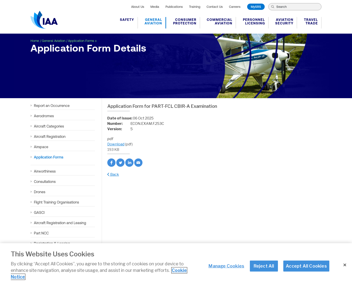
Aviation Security (284, 21)
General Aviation (153, 21)
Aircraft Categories (49, 126)
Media (154, 7)
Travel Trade (311, 21)
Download (115, 144)
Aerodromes (44, 116)
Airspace (41, 147)
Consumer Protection (184, 21)
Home (35, 41)
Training (194, 7)
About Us (137, 7)
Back (113, 174)
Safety (127, 20)
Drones (39, 192)
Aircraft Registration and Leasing (60, 223)
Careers (234, 7)
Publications (174, 7)
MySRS (256, 7)
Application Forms (81, 41)
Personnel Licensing (254, 21)
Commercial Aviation (219, 21)
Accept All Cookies (306, 266)
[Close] (345, 265)
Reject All (263, 266)
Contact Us (215, 7)
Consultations (45, 182)
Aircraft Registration (50, 136)
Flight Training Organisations (56, 202)
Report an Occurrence (52, 106)
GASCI (39, 212)
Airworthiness (45, 171)
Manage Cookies (226, 266)
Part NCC (41, 233)
